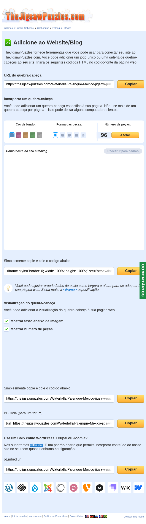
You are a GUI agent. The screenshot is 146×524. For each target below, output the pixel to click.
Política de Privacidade (56, 516)
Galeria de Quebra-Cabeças (19, 28)
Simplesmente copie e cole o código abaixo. (37, 261)
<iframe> (70, 289)
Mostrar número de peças (28, 329)
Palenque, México (61, 28)
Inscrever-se (35, 516)
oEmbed (36, 445)
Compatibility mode (134, 516)
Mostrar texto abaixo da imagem (33, 321)
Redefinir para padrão (123, 151)
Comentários (76, 516)
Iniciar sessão (19, 516)
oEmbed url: (13, 459)
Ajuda (7, 516)
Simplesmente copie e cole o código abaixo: (37, 388)
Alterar (125, 135)
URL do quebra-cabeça (22, 75)
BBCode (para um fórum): (23, 413)
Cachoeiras (43, 28)
